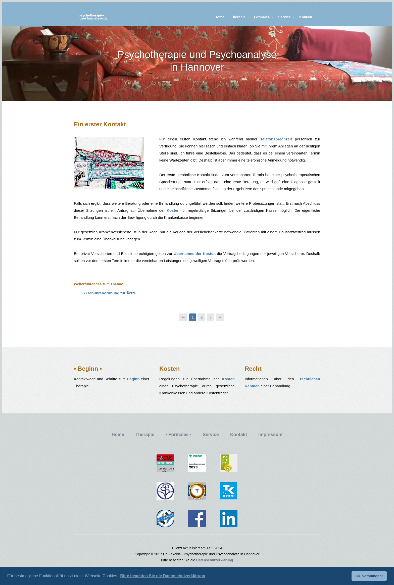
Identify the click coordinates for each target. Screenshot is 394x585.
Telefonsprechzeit (276, 139)
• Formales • (178, 434)
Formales (262, 17)
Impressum (270, 434)
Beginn (133, 379)
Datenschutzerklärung (214, 560)
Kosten (173, 210)
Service (284, 17)
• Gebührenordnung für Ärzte (110, 293)
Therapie (238, 17)
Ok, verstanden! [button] (369, 576)
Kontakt (305, 17)
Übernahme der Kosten (195, 253)
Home (219, 17)
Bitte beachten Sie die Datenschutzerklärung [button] (162, 576)
